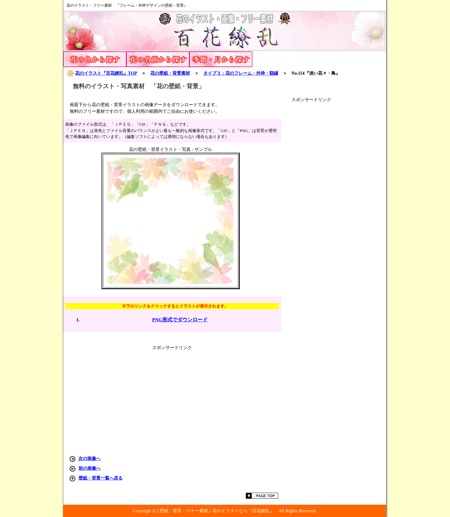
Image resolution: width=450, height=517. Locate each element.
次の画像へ (89, 458)
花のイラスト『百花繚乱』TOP (101, 73)
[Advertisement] (338, 197)
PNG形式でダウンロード (180, 319)
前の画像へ (89, 468)
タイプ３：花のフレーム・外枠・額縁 (240, 73)
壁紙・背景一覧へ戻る (100, 477)
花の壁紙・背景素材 (170, 73)
